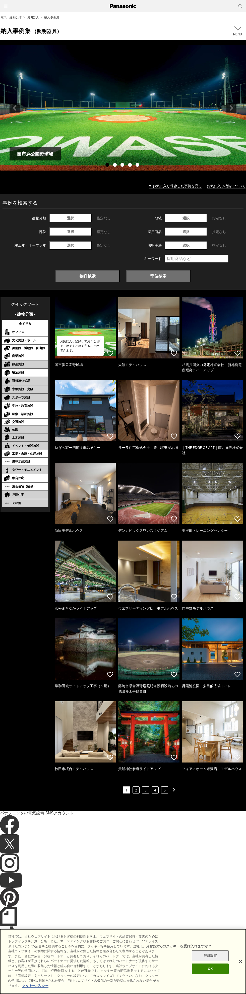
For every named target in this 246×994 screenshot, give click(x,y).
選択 (70, 218)
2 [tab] (115, 165)
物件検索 (88, 276)
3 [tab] (123, 165)
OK (210, 983)
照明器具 (33, 17)
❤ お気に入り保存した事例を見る (175, 185)
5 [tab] (138, 165)
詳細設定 (210, 970)
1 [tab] (107, 165)
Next (231, 108)
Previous (15, 108)
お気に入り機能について (226, 185)
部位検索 (158, 276)
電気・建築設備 (11, 17)
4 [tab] (130, 165)
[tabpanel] (123, 108)
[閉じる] (240, 976)
